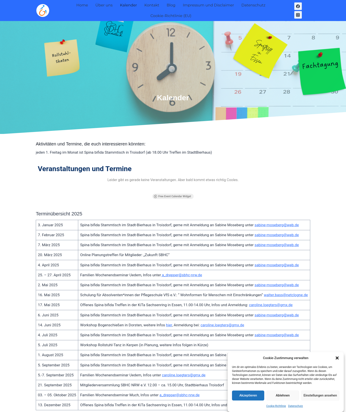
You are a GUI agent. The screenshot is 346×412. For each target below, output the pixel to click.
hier (169, 284)
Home (82, 5)
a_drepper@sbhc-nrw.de (181, 234)
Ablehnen (283, 399)
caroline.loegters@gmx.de (271, 264)
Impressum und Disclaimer (208, 5)
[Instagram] (298, 15)
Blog (171, 5)
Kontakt (151, 5)
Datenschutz (295, 409)
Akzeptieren (248, 399)
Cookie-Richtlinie (276, 409)
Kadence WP (225, 400)
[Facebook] (298, 6)
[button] (337, 361)
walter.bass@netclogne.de (286, 254)
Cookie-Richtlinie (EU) (170, 16)
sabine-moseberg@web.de (277, 184)
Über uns (104, 5)
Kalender (128, 5)
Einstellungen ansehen (320, 399)
